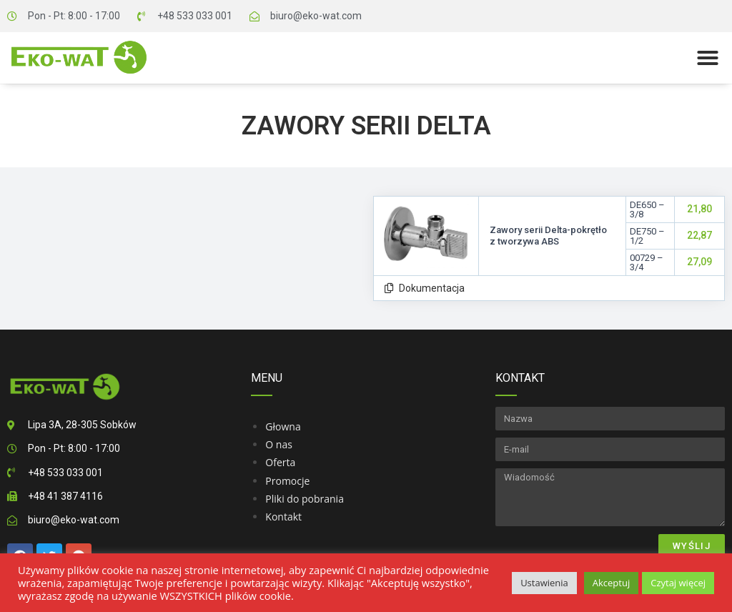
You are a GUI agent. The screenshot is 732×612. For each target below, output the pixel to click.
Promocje (287, 481)
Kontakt (283, 516)
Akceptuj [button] (611, 582)
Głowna (282, 426)
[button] (708, 58)
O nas (278, 444)
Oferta (280, 462)
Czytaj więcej (678, 582)
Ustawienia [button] (544, 582)
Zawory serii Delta (366, 126)
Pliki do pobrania (304, 498)
